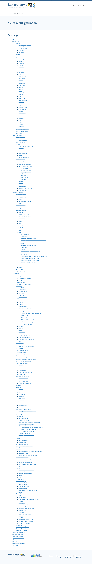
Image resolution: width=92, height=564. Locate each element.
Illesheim (21, 87)
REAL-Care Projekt (23, 510)
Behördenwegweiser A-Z (19, 543)
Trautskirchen (22, 120)
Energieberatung (25, 234)
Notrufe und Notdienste (21, 530)
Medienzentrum (22, 391)
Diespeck (21, 69)
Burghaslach (21, 65)
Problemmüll (22, 332)
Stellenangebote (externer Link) (26, 146)
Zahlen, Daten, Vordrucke (24, 381)
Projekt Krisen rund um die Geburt (26, 508)
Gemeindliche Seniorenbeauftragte (26, 470)
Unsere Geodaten (22, 271)
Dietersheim (21, 70)
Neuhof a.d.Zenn (22, 105)
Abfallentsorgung (23, 306)
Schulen (18, 392)
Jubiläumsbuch (22, 50)
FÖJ (19, 151)
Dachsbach (21, 67)
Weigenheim (21, 126)
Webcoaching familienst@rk (25, 420)
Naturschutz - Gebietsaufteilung (23, 361)
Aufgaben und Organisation (25, 45)
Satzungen (21, 184)
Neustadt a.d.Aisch (23, 107)
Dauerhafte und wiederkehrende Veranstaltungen (30, 422)
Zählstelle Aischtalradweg (24, 216)
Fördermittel (21, 229)
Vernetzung (21, 512)
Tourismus (18, 264)
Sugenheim (21, 118)
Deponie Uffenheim (28, 324)
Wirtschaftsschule (23, 402)
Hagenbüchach (22, 83)
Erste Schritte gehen (23, 287)
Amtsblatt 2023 (24, 179)
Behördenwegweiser (20, 159)
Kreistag (18, 54)
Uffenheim (21, 124)
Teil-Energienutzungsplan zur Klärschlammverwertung (33, 240)
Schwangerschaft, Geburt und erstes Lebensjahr (32, 427)
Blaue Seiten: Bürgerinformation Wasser (30, 260)
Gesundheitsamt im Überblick (22, 527)
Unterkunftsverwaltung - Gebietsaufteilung (26, 359)
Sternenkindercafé (23, 297)
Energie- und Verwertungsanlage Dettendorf (31, 313)
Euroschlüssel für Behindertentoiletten (27, 464)
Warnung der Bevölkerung (25, 278)
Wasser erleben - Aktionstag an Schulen (30, 258)
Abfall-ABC (21, 304)
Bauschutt (21, 328)
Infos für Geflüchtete (18, 534)
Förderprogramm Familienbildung (26, 435)
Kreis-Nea (13, 39)
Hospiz (20, 492)
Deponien (23, 321)
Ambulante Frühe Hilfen (24, 506)
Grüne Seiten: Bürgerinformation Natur (30, 262)
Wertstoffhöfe (24, 315)
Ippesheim (21, 89)
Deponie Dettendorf (28, 322)
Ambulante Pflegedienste (24, 484)
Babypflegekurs (22, 497)
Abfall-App (21, 302)
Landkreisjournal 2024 (26, 170)
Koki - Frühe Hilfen (20, 493)
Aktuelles (21, 162)
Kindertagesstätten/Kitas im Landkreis (27, 411)
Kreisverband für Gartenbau (22, 376)
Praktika (20, 150)
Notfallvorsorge (22, 280)
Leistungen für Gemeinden (19, 532)
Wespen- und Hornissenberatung (23, 284)
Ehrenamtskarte (22, 442)
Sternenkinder (19, 286)
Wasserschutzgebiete (21, 352)
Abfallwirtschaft (20, 299)
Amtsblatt (21, 173)
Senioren (18, 468)
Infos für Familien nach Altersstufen (27, 425)
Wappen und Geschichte (24, 48)
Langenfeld (21, 93)
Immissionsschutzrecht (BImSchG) (26, 188)
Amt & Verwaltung (17, 135)
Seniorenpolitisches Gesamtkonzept (27, 471)
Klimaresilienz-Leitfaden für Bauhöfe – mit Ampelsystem (34, 256)
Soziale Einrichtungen (21, 481)
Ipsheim (20, 91)
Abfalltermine (22, 310)
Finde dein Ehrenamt (23, 440)
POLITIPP (21, 477)
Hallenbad (21, 138)
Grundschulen (22, 394)
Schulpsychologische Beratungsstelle (24, 446)
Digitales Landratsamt (18, 539)
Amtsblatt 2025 (24, 175)
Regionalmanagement (21, 194)
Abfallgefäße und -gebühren (25, 308)
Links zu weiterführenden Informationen (28, 455)
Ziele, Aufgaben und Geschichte (26, 517)
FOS (19, 407)
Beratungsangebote (23, 488)
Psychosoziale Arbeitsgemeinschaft (24, 514)
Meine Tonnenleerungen (24, 333)
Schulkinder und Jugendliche (27, 431)
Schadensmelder (22, 219)
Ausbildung (21, 148)
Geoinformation (19, 269)
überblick (21, 183)
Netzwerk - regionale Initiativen (26, 201)
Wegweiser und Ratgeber (24, 433)
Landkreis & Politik (17, 41)
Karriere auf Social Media (24, 157)
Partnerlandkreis (22, 52)
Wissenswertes (22, 289)
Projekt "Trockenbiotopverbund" (26, 372)
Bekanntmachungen (23, 186)
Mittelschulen (22, 396)
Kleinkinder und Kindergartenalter (29, 429)
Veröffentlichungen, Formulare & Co (24, 161)
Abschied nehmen (23, 291)
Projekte (20, 199)
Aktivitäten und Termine (24, 379)
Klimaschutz (21, 243)
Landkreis (18, 43)
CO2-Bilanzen (24, 247)
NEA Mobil (18, 385)
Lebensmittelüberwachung (22, 350)
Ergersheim (21, 74)
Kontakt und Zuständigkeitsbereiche (27, 346)
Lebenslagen (16, 273)
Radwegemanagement (21, 210)
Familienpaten (22, 503)
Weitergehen (21, 293)
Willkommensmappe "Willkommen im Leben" (29, 499)
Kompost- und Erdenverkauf (25, 337)
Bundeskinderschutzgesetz (22, 448)
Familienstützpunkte (23, 418)
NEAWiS (20, 475)
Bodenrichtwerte (20, 348)
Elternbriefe (21, 501)
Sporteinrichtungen (23, 140)
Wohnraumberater (20, 479)
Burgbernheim (22, 63)
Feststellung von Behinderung (25, 462)
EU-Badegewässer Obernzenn (23, 356)
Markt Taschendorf (23, 100)
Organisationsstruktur (21, 142)
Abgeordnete (19, 133)
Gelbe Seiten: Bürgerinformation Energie (30, 251)
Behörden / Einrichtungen (22, 131)
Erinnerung (21, 295)
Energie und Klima (20, 225)
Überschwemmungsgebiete (22, 354)
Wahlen (17, 56)
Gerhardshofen (22, 78)
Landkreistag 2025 (20, 282)
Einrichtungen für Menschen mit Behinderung (29, 490)
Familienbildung (19, 414)
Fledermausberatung (21, 374)
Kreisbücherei (19, 387)
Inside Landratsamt (23, 153)
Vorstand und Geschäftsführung (26, 519)
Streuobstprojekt (22, 370)
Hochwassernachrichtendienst (25, 276)
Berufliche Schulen (23, 405)
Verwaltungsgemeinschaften (22, 129)
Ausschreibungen (22, 190)
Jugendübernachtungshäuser (22, 437)
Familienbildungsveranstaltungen (26, 424)
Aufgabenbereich (22, 197)
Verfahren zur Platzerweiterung (26, 521)
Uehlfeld (20, 122)
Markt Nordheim (22, 98)
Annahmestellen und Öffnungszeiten (27, 311)
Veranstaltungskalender (18, 538)
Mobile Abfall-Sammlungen (25, 335)
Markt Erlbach (22, 96)
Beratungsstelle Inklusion (22, 444)
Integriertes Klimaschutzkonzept (28, 245)
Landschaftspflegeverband (22, 363)
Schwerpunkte (22, 368)
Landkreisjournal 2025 (26, 168)
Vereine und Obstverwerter (25, 383)
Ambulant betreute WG (24, 486)
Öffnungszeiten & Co (20, 137)
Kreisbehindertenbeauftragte (25, 459)
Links (20, 223)
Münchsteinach (22, 104)
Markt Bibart (21, 94)
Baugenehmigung (20, 343)
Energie (20, 232)
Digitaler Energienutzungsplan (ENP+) (29, 238)
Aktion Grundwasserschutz (22, 357)
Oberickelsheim (22, 109)
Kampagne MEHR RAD (24, 214)
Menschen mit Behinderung (22, 457)
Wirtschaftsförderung (21, 205)
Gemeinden (18, 58)
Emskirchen (21, 72)
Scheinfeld (21, 115)
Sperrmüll (21, 326)
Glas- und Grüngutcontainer (27, 319)
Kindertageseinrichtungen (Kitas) (23, 409)
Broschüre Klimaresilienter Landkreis (29, 254)
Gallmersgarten (22, 76)
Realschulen (21, 400)
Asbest (20, 330)
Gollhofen (21, 80)
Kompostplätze (24, 317)
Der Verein (21, 367)
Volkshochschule (20, 413)
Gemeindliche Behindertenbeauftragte (27, 460)
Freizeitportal (22, 218)
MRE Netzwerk (19, 525)
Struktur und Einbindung (24, 523)
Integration (18, 449)
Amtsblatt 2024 (24, 177)
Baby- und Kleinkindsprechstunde (26, 505)
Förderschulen (22, 398)
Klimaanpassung (22, 253)
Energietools (24, 236)
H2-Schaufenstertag (25, 241)
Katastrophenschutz (20, 275)
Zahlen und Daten (23, 47)
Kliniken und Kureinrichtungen (23, 528)
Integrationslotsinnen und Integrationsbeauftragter (30, 451)
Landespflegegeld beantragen (25, 473)
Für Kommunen (22, 230)
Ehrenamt (18, 438)
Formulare (21, 181)
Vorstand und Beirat (23, 378)
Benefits (20, 155)
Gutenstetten (21, 81)
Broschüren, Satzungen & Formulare (27, 339)
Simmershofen (22, 116)
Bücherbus (21, 389)
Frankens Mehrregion (18, 536)
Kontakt (20, 203)
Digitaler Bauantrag (23, 345)
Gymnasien (21, 403)
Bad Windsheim (22, 59)
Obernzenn (21, 111)
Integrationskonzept (23, 453)
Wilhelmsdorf (22, 127)
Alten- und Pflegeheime (24, 482)
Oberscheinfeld (22, 113)
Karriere (18, 144)
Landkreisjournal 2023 (26, 172)
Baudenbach (21, 61)
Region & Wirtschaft (18, 192)
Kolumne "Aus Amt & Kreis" (25, 164)
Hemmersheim (22, 85)
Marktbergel (21, 102)
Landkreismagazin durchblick (25, 166)
